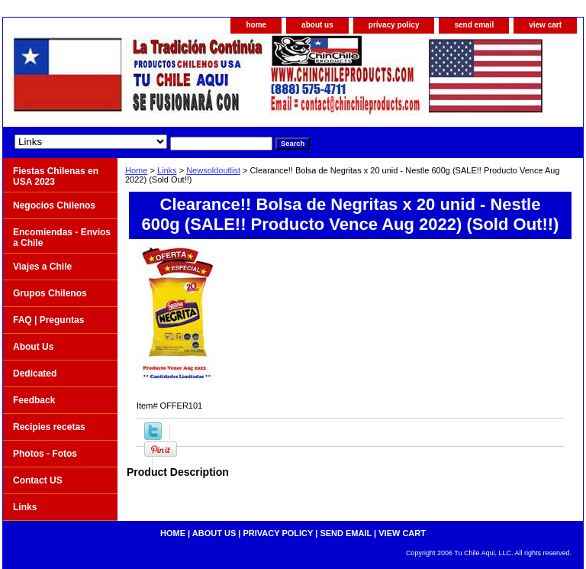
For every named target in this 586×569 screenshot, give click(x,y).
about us (317, 25)
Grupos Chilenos (50, 293)
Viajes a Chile (42, 266)
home (256, 25)
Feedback (34, 400)
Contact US (38, 480)
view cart (545, 25)
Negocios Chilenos (54, 205)
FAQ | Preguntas (48, 320)
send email (474, 25)
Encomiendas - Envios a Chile (62, 237)
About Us (33, 346)
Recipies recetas (49, 427)
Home (136, 170)
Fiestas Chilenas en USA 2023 (55, 176)
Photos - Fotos (45, 453)
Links (167, 170)
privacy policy (394, 25)
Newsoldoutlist (213, 170)
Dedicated (34, 373)
